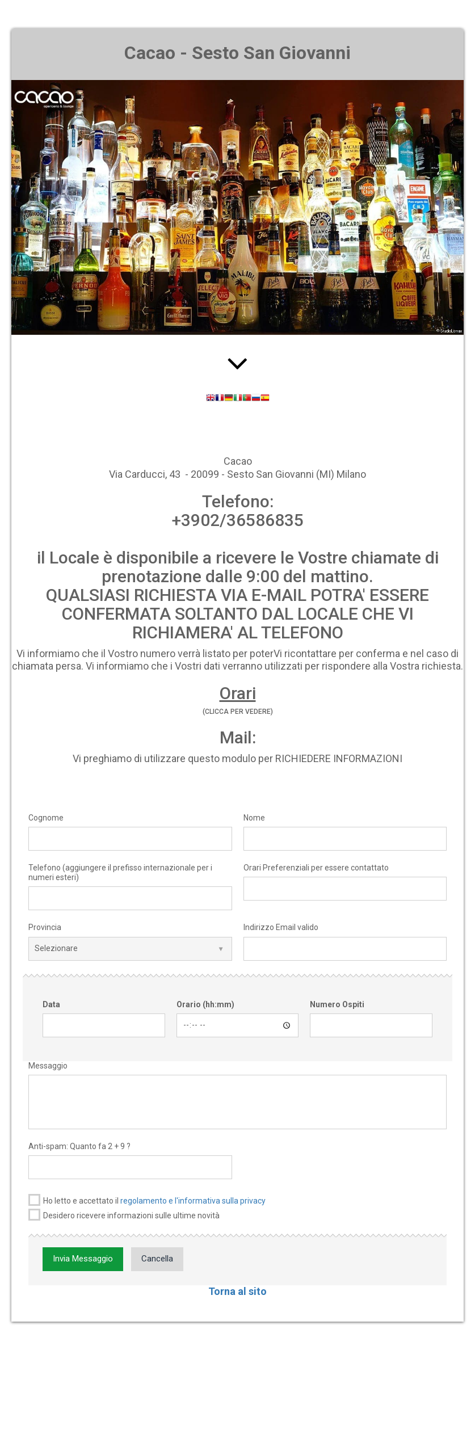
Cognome (46, 817)
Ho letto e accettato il (147, 1200)
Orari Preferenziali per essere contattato (316, 867)
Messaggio (48, 1065)
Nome (254, 817)
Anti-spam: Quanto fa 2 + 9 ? (79, 1146)
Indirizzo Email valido (280, 927)
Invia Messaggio (83, 1259)
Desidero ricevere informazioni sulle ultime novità (124, 1215)
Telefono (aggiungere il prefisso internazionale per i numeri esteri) (120, 872)
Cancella (157, 1259)
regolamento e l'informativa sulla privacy (193, 1200)
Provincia (44, 927)
